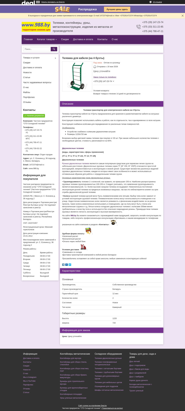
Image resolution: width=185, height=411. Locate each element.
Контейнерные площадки (71, 394)
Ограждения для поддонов (106, 386)
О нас (115, 39)
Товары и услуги (31, 57)
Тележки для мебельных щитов (108, 382)
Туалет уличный (136, 391)
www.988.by (34, 168)
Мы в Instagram (29, 377)
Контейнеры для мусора (70, 358)
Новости (27, 72)
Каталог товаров (46, 39)
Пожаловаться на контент (112, 408)
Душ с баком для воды (139, 369)
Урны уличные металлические (73, 398)
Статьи (26, 77)
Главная (28, 39)
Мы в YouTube (29, 381)
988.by (73, 215)
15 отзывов (157, 2)
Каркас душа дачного (138, 380)
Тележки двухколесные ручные (108, 358)
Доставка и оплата (83, 39)
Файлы (26, 92)
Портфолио (29, 97)
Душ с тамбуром (136, 377)
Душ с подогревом (137, 365)
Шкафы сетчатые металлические (109, 390)
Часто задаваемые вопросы (37, 82)
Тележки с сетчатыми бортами (108, 368)
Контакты (102, 39)
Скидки (65, 39)
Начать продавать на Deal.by (53, 2)
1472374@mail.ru (36, 165)
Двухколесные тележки (73, 148)
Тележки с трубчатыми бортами (108, 372)
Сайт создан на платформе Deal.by (92, 406)
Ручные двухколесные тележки (75, 163)
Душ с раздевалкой (137, 373)
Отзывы (27, 102)
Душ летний (134, 361)
